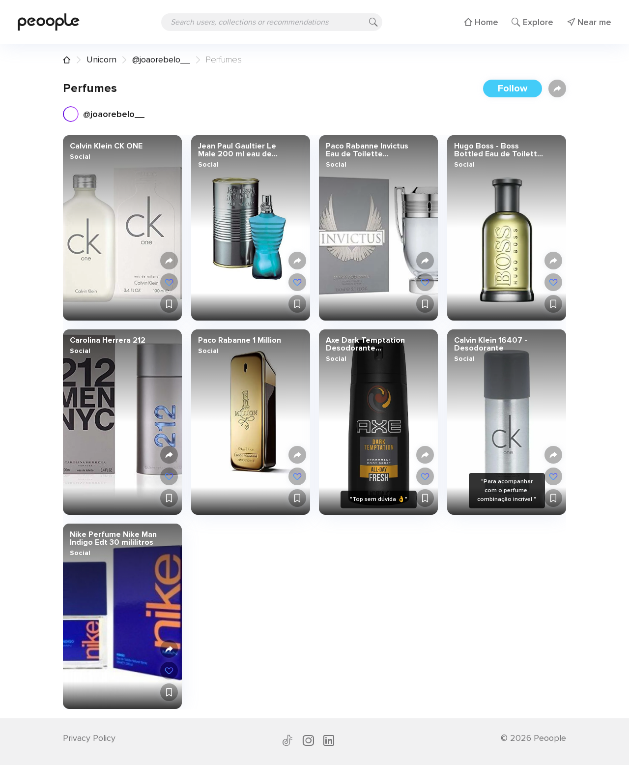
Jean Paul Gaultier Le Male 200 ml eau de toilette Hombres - (237, 150)
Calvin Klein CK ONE (106, 146)
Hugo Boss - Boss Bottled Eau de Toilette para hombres (498, 150)
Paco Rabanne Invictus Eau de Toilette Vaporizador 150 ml (367, 150)
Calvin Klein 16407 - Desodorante (490, 344)
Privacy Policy (89, 738)
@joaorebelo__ (161, 59)
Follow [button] (512, 88)
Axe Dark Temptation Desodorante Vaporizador (365, 344)
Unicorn (101, 59)
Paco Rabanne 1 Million (239, 340)
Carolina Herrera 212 (107, 340)
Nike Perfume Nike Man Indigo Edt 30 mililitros (113, 538)
